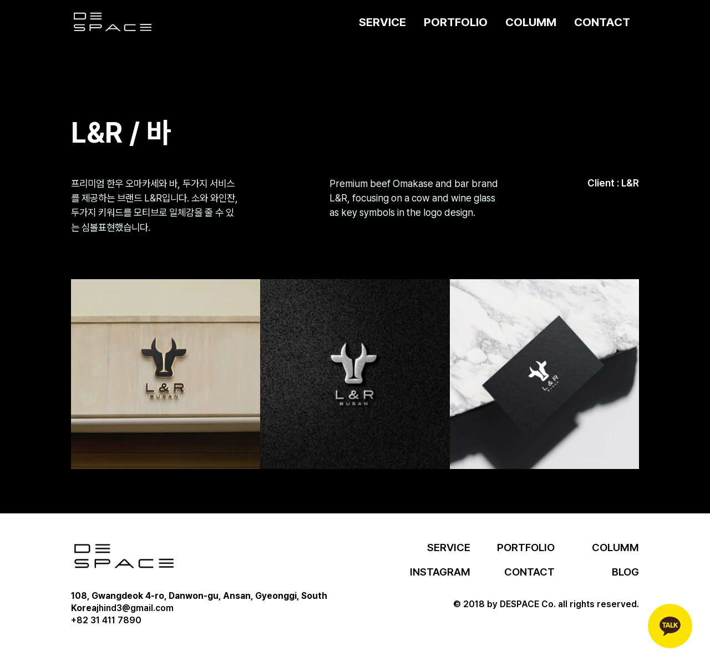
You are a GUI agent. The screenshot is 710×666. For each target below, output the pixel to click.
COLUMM (530, 22)
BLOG (625, 572)
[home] (112, 22)
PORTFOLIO (456, 22)
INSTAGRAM (440, 572)
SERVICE (382, 22)
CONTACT (602, 22)
